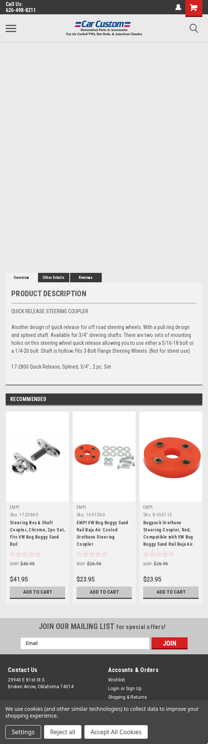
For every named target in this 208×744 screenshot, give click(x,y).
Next (196, 399)
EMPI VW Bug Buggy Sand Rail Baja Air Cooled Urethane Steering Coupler (102, 533)
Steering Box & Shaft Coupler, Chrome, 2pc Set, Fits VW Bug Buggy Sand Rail (37, 533)
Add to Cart (37, 592)
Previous (186, 399)
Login (113, 688)
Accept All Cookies (116, 732)
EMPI (14, 507)
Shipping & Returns (127, 697)
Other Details (53, 278)
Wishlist (116, 680)
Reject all (62, 732)
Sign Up (133, 688)
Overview (21, 278)
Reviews (86, 278)
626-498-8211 (21, 10)
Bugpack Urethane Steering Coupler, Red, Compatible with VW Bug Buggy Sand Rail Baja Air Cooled (168, 535)
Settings (23, 732)
